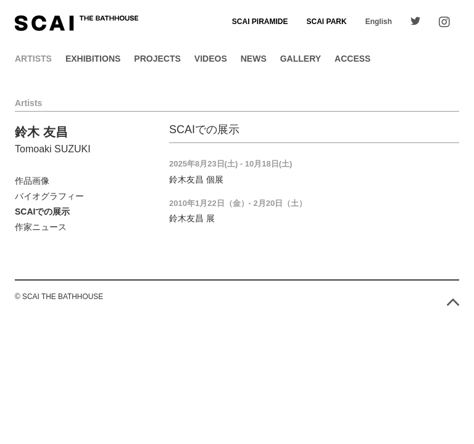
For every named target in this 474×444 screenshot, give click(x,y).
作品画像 (32, 181)
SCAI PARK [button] (327, 21)
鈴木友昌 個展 (196, 179)
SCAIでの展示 (42, 211)
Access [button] (352, 59)
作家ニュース (41, 227)
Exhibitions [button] (92, 59)
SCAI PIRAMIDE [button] (260, 21)
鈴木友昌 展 (192, 218)
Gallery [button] (300, 59)
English (378, 21)
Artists (33, 59)
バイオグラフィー (49, 196)
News (254, 59)
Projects (157, 59)
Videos (210, 59)
